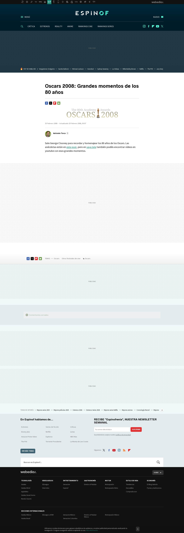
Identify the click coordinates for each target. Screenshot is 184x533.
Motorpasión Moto (111, 488)
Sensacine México (69, 515)
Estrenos (24, 427)
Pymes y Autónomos (154, 488)
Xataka (23, 484)
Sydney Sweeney (102, 69)
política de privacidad (123, 435)
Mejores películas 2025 (61, 410)
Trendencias (130, 484)
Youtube (157, 26)
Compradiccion (131, 492)
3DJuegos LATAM (48, 515)
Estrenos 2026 (78, 410)
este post (71, 147)
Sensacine (66, 484)
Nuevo (156, 17)
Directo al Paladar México (90, 516)
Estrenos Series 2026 (93, 410)
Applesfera (24, 492)
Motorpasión (109, 484)
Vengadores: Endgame (47, 69)
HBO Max (73, 437)
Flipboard (153, 26)
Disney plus (25, 432)
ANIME (70, 26)
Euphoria (49, 437)
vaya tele (91, 147)
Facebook (148, 26)
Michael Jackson (78, 69)
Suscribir (136, 429)
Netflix (142, 69)
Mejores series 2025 (43, 410)
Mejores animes (127, 410)
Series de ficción (52, 427)
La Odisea (115, 69)
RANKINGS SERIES (106, 26)
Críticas (73, 427)
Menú (27, 17)
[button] (60, 133)
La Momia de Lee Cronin (79, 441)
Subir (156, 472)
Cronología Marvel (143, 410)
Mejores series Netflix (111, 410)
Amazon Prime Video (29, 437)
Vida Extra (45, 488)
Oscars (56, 258)
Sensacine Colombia (70, 518)
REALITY (58, 26)
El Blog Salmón (152, 484)
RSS (124, 450)
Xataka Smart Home (28, 495)
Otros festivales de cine (71, 258)
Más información (92, 530)
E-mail (58, 103)
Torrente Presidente (53, 441)
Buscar (158, 462)
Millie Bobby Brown (129, 69)
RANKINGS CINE (85, 26)
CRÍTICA (31, 26)
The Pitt (150, 69)
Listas (72, 432)
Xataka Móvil (25, 488)
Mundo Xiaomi (26, 499)
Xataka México (26, 515)
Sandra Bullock (63, 69)
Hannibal (90, 69)
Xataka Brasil (25, 518)
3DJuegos (45, 484)
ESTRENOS (45, 26)
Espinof (92, 13)
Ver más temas (28, 451)
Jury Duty (160, 69)
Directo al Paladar (90, 484)
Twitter (162, 26)
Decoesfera (130, 488)
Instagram (144, 26)
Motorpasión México (112, 515)
